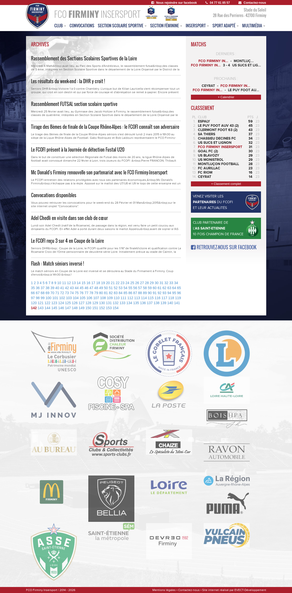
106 (89, 298)
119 (178, 298)
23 (123, 283)
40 (57, 288)
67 (38, 293)
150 (88, 308)
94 (169, 293)
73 (67, 293)
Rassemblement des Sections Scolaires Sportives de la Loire (84, 58)
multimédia (253, 26)
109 (110, 298)
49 (101, 288)
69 (48, 293)
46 (87, 288)
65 (179, 288)
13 (74, 283)
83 (116, 293)
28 (147, 283)
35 (33, 288)
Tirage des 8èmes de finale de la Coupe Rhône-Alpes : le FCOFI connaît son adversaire (105, 127)
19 (103, 283)
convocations (82, 26)
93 (164, 293)
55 (130, 288)
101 (55, 298)
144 (47, 308)
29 (152, 283)
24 (127, 283)
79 (96, 293)
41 (62, 288)
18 (98, 283)
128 (88, 303)
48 (96, 288)
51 (111, 288)
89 (145, 293)
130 (102, 303)
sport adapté (225, 26)
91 (155, 293)
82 (111, 293)
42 (67, 288)
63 (169, 288)
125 (68, 303)
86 (130, 293)
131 (109, 303)
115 (151, 298)
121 (41, 303)
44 (77, 288)
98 (38, 298)
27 (142, 283)
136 (143, 303)
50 (106, 288)
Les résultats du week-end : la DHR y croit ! (68, 81)
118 (171, 298)
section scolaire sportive (122, 26)
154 (116, 308)
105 (82, 298)
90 (150, 293)
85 (125, 293)
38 (48, 288)
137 (150, 303)
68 (43, 293)
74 (72, 293)
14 (79, 283)
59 (150, 288)
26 (137, 283)
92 (160, 293)
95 (174, 293)
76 (82, 293)
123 (54, 303)
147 (68, 308)
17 (93, 283)
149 (81, 308)
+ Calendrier (226, 97)
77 (87, 293)
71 (57, 293)
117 (164, 298)
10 (59, 283)
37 (43, 288)
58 (145, 288)
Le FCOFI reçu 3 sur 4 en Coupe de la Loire (67, 241)
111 (123, 298)
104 (76, 298)
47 (91, 288)
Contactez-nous (252, 3)
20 (108, 283)
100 (48, 298)
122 (47, 303)
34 (176, 283)
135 (136, 303)
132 (116, 303)
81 (106, 293)
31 (162, 283)
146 (61, 308)
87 (135, 293)
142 (34, 308)
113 (137, 298)
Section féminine (166, 26)
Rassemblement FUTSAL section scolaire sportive (74, 104)
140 (170, 303)
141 (177, 303)
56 (135, 288)
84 (121, 293)
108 (103, 298)
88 (140, 293)
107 (96, 298)
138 (156, 303)
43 (72, 288)
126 (75, 303)
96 (179, 293)
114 (144, 298)
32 (166, 283)
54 (125, 288)
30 (157, 283)
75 (77, 293)
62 (164, 288)
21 (113, 283)
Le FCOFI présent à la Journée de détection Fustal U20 (78, 149)
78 (91, 293)
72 (62, 293)
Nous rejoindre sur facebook (174, 3)
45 (82, 288)
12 (69, 283)
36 (38, 288)
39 (52, 288)
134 (129, 303)
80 (101, 293)
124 (61, 303)
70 (52, 293)
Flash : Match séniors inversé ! (57, 263)
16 (89, 283)
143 (41, 308)
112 (130, 298)
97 (33, 298)
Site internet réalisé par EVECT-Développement (234, 590)
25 (132, 283)
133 (122, 303)
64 (174, 288)
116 (157, 298)
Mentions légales (164, 590)
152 (102, 308)
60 (155, 288)
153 (109, 308)
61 (160, 288)
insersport (197, 26)
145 (54, 308)
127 (81, 303)
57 (140, 288)
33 (171, 283)
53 (121, 288)
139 (163, 303)
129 (95, 303)
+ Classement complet (226, 184)
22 (118, 283)
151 (95, 308)
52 (116, 288)
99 (43, 298)
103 (69, 298)
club (60, 26)
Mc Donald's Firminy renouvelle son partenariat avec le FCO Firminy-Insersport (99, 172)
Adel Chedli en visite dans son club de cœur (69, 218)
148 (75, 308)
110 (116, 298)
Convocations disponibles (53, 195)
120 (34, 303)
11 (64, 283)
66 (33, 293)
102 (62, 298)
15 (84, 283)
